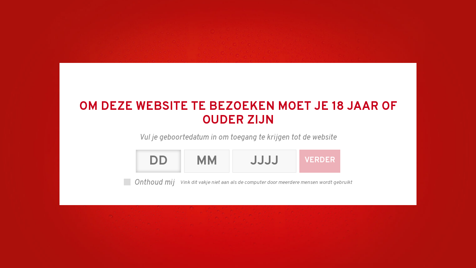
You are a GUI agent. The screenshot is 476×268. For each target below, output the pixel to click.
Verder (320, 160)
